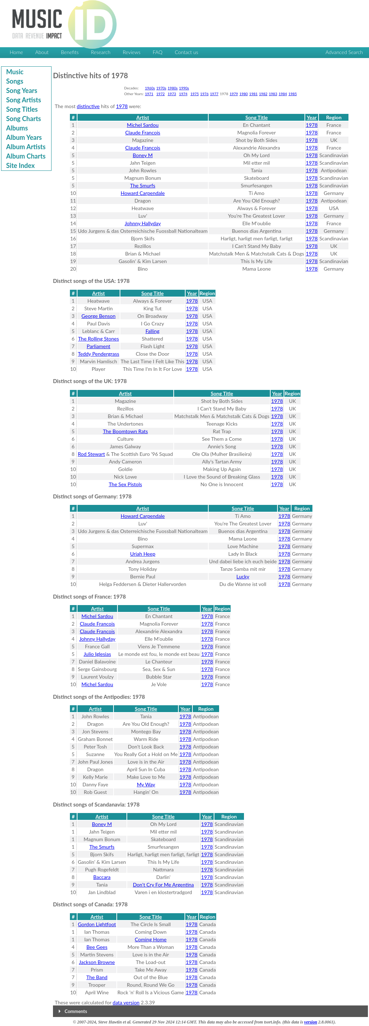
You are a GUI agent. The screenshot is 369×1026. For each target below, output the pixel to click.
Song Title (256, 117)
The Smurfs (142, 185)
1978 (122, 106)
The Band (97, 977)
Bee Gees (96, 947)
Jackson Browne (97, 962)
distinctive (88, 106)
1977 (214, 94)
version (310, 1022)
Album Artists (25, 147)
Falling (153, 331)
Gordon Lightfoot (97, 924)
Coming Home (150, 939)
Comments (76, 1011)
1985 (292, 94)
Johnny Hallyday (143, 223)
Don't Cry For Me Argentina (163, 884)
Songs (14, 81)
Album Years (24, 137)
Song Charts (23, 119)
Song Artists (23, 100)
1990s (184, 88)
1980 (243, 94)
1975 (194, 94)
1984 (283, 94)
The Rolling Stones (98, 339)
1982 (263, 94)
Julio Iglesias (97, 654)
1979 (234, 94)
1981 (253, 94)
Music (14, 72)
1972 (160, 94)
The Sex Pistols (125, 484)
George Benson (98, 316)
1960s (150, 88)
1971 (149, 94)
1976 (204, 94)
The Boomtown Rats (125, 431)
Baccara (102, 877)
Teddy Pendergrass (98, 354)
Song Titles (22, 109)
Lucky (242, 576)
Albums (17, 128)
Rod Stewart (91, 454)
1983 (273, 94)
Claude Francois (142, 132)
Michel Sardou (143, 125)
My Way (146, 784)
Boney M (142, 155)
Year (311, 117)
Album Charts (25, 156)
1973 (172, 94)
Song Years (21, 90)
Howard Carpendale (143, 193)
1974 (183, 94)
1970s (161, 88)
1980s (173, 88)
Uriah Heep (142, 554)
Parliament (99, 346)
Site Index (20, 165)
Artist (142, 117)
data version (126, 1002)
